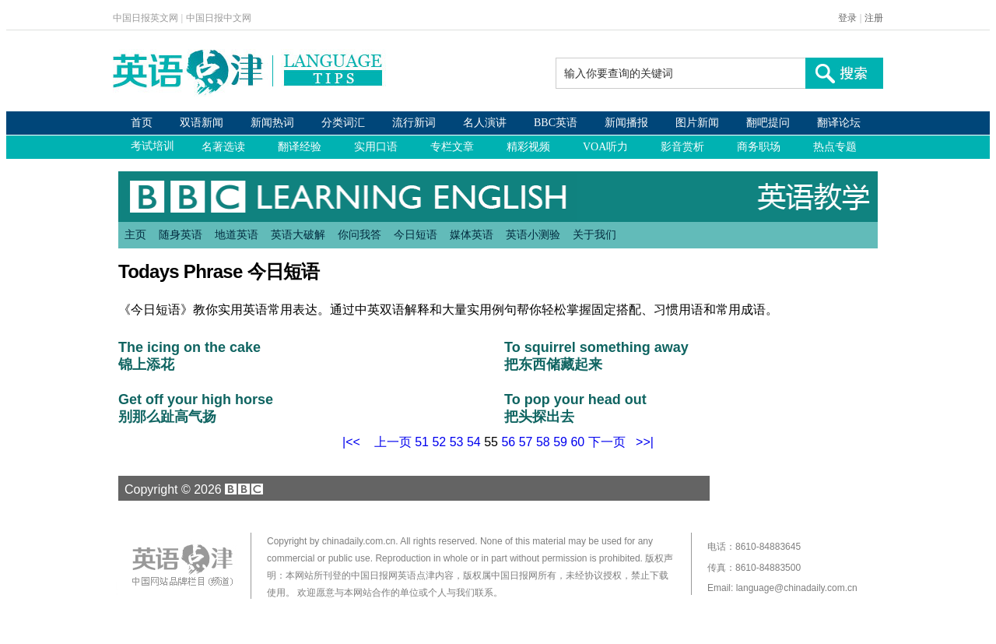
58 (543, 442)
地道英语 (236, 234)
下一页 (607, 442)
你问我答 (359, 234)
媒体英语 (471, 234)
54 (474, 442)
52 (439, 442)
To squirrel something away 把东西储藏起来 (596, 356)
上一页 (393, 442)
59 (560, 442)
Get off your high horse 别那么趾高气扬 (195, 408)
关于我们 (594, 234)
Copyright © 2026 (191, 489)
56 (508, 442)
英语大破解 (298, 234)
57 (526, 442)
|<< (351, 442)
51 (422, 442)
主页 (135, 234)
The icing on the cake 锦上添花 (189, 356)
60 (577, 442)
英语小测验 (533, 234)
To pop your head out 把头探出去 (575, 408)
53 (457, 442)
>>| (645, 442)
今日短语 (415, 234)
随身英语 (180, 234)
